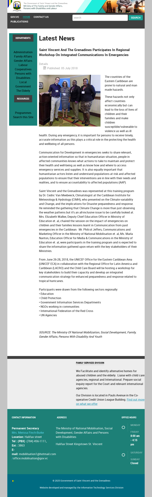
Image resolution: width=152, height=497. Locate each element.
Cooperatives (23, 69)
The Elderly (23, 90)
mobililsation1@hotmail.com (37, 454)
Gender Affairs (23, 60)
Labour (23, 65)
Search (136, 17)
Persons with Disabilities (23, 76)
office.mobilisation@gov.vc (30, 458)
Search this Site (23, 117)
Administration (23, 52)
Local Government (23, 84)
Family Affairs (23, 56)
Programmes (23, 113)
